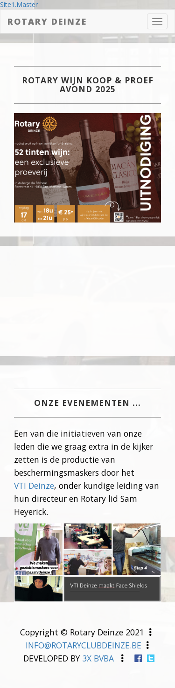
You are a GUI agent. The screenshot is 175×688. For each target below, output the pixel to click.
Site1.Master (19, 4)
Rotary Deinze (47, 21)
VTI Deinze (34, 485)
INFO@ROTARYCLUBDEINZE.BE (83, 645)
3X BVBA (98, 658)
